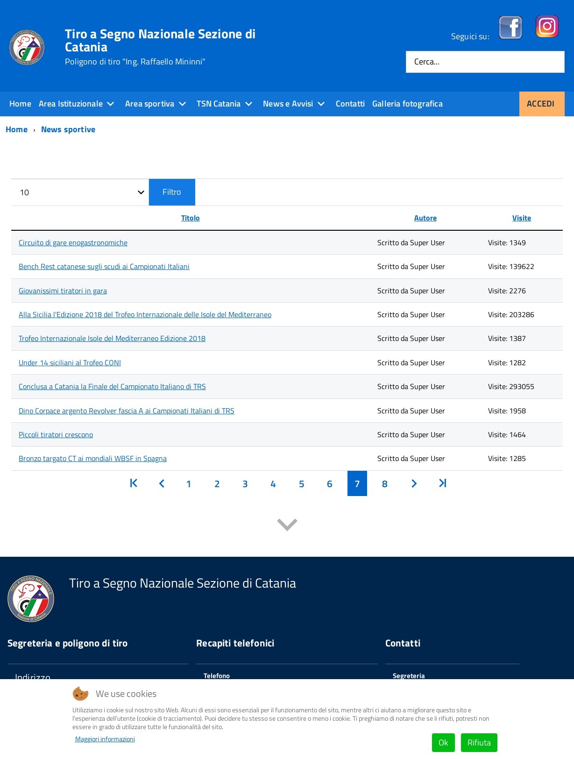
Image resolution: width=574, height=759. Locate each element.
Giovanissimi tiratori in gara (63, 290)
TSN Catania (219, 103)
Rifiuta (479, 742)
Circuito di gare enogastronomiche (73, 242)
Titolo (190, 217)
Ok (443, 742)
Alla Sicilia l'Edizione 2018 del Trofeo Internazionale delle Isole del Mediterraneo (145, 314)
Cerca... (426, 62)
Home (20, 103)
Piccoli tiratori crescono (56, 434)
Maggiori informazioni (105, 739)
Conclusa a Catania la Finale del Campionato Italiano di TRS (112, 386)
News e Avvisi (288, 103)
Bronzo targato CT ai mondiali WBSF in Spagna (93, 458)
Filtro (172, 191)
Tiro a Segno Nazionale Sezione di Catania (160, 46)
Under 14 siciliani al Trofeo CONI (70, 362)
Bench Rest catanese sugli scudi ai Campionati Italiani (104, 266)
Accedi (540, 103)
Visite (521, 217)
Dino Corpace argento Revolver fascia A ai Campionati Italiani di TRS (126, 410)
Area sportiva (149, 103)
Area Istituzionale (71, 103)
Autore (425, 217)
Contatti (350, 103)
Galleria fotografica (407, 103)
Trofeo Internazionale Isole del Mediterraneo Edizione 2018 (112, 338)
